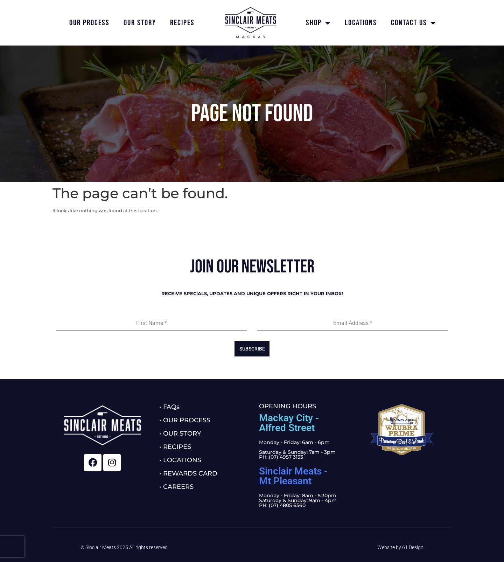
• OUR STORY (180, 433)
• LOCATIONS (180, 460)
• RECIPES (175, 447)
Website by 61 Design (400, 547)
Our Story (140, 23)
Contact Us (413, 22)
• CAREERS (176, 487)
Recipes (182, 23)
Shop (318, 22)
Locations (361, 23)
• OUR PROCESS (184, 420)
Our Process (89, 23)
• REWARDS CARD (188, 473)
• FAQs (169, 407)
